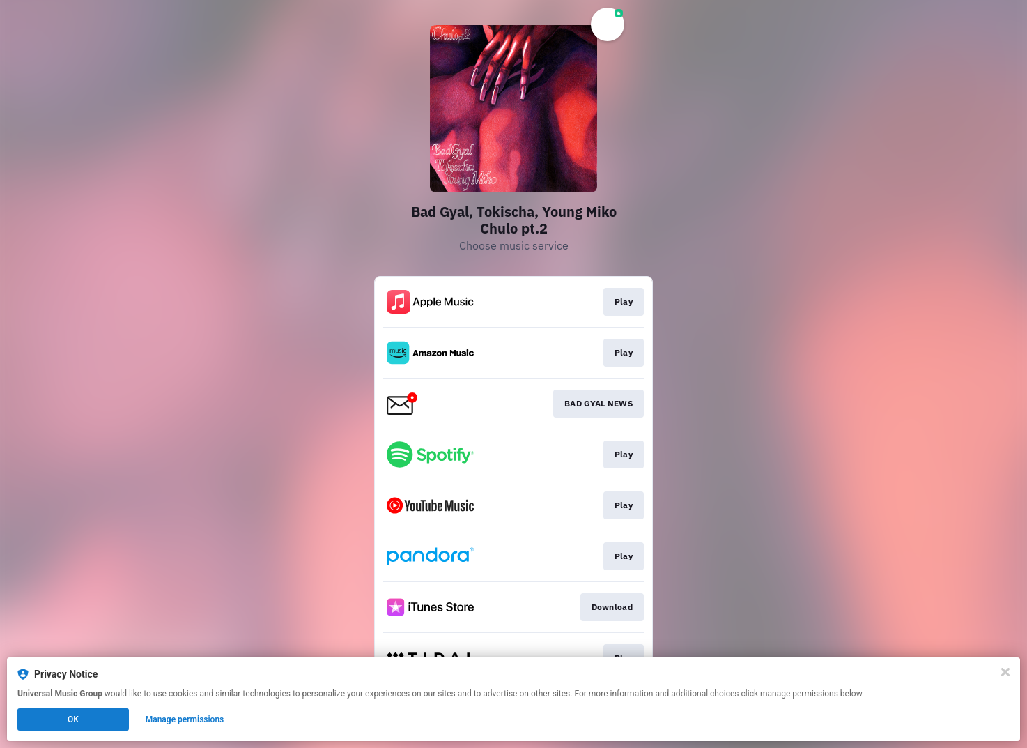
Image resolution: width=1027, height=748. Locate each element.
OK (73, 719)
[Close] (1005, 672)
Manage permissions (185, 719)
